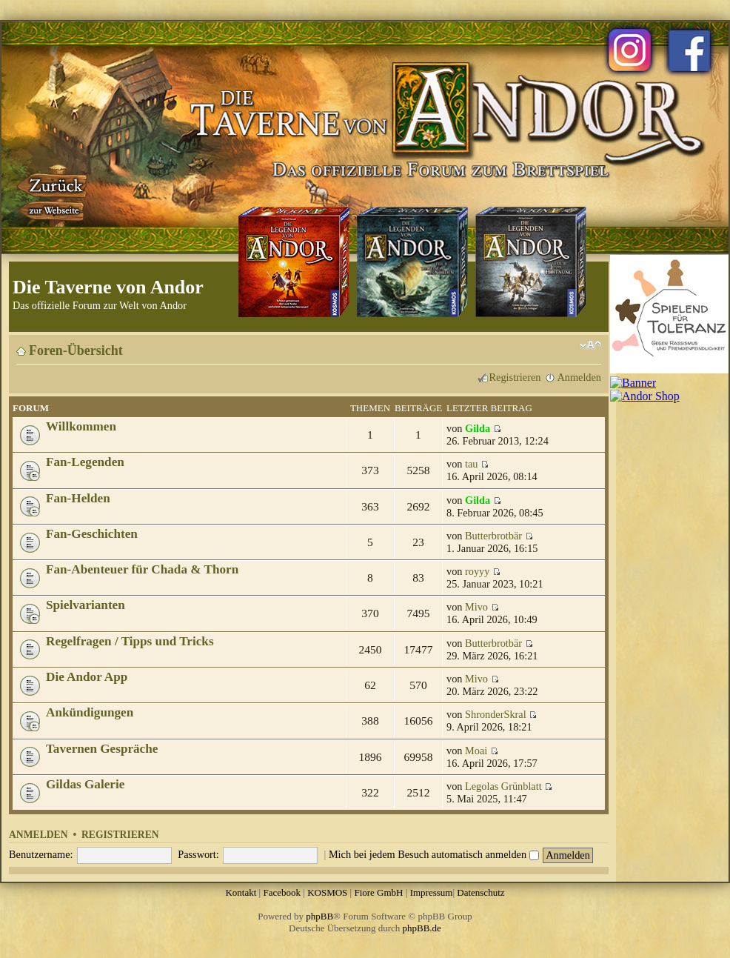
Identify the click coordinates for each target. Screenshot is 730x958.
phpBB (319, 916)
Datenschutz (480, 892)
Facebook (282, 892)
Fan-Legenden (85, 462)
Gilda (477, 428)
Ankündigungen (89, 712)
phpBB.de (422, 928)
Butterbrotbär (493, 536)
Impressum (431, 892)
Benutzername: (41, 854)
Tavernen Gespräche (102, 749)
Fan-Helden (78, 498)
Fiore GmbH (378, 892)
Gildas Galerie (85, 784)
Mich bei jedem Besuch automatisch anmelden (434, 854)
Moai (476, 750)
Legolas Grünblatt (503, 786)
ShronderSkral (495, 714)
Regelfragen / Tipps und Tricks (130, 641)
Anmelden (579, 377)
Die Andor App (86, 677)
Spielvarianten (85, 605)
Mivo (476, 607)
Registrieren (515, 377)
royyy (477, 571)
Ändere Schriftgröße (590, 345)
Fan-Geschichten (92, 534)
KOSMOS (327, 892)
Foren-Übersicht (76, 350)
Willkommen (81, 426)
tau (471, 464)
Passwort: (198, 854)
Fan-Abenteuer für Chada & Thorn (142, 569)
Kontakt (240, 892)
